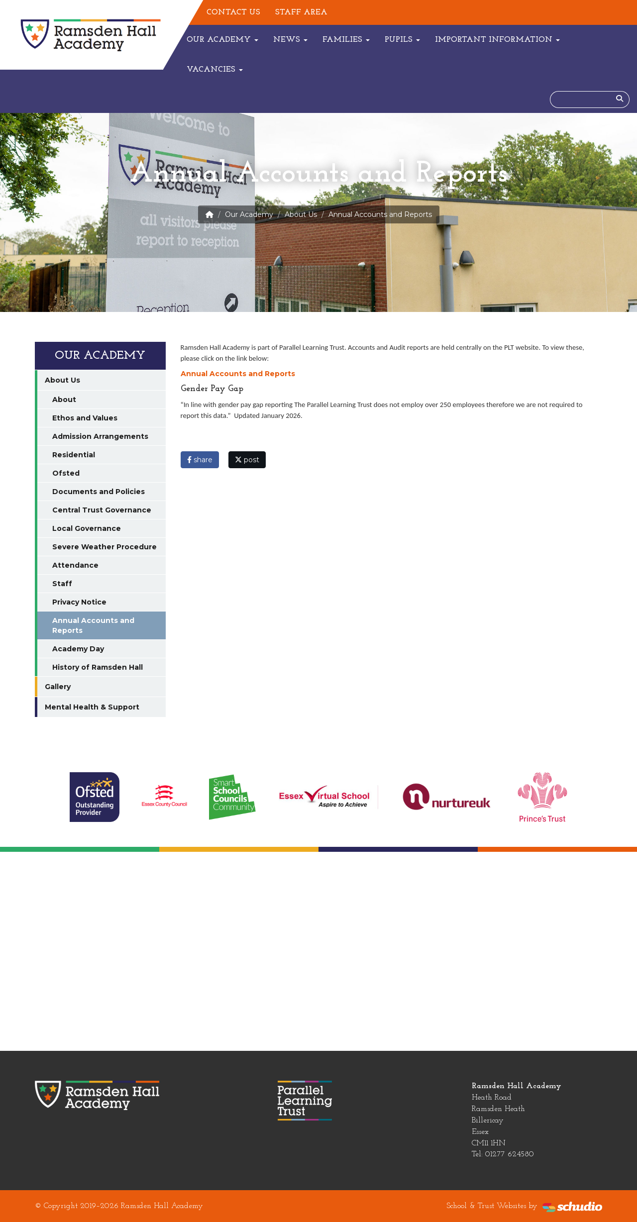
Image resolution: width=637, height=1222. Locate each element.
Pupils (402, 40)
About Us (301, 214)
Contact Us (233, 12)
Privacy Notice (79, 602)
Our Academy (222, 40)
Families (346, 40)
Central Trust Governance (101, 510)
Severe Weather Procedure (104, 546)
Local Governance (86, 528)
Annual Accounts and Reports (238, 373)
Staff (62, 583)
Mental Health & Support (92, 707)
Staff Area (301, 12)
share (199, 459)
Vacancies (215, 70)
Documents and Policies (98, 491)
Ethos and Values (84, 417)
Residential (73, 454)
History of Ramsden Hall (97, 667)
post (247, 459)
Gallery (58, 686)
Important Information (497, 40)
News (290, 40)
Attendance (75, 565)
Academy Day (78, 648)
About (64, 399)
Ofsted (66, 473)
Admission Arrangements (100, 436)
